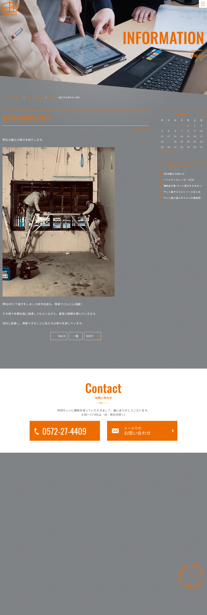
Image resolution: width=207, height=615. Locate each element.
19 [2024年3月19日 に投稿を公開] (168, 141)
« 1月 (162, 152)
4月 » (171, 152)
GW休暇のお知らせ (174, 173)
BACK (59, 336)
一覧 (76, 336)
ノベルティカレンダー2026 (178, 179)
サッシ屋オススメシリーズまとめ (182, 191)
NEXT (92, 336)
